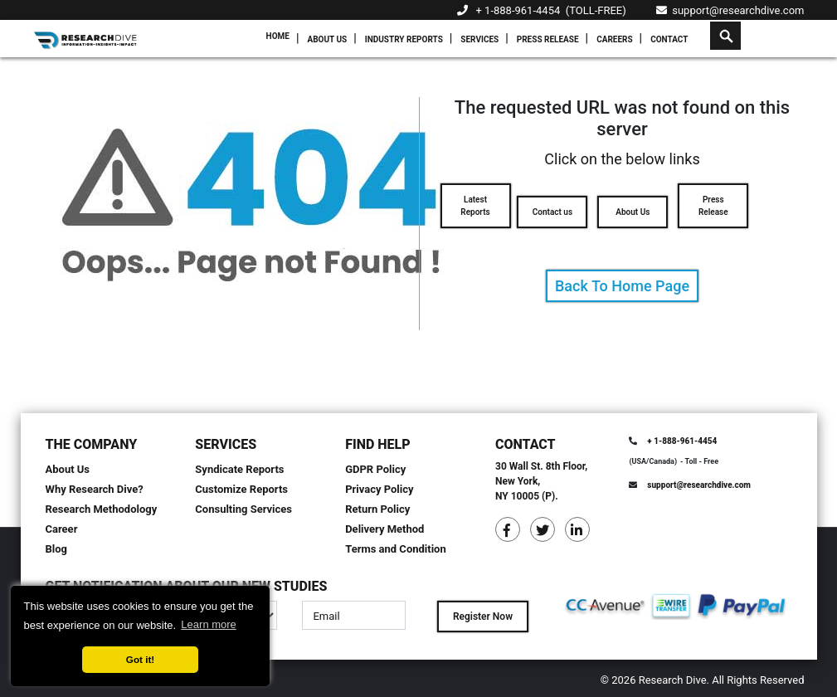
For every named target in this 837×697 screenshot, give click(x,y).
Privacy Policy (379, 489)
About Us (327, 39)
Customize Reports (241, 489)
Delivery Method (384, 529)
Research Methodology (102, 509)
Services (479, 39)
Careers (614, 39)
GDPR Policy (375, 469)
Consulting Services (243, 509)
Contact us (552, 212)
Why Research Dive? (95, 489)
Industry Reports (404, 39)
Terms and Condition (395, 549)
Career (62, 529)
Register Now (483, 616)
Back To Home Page (622, 286)
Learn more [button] (208, 624)
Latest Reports (474, 206)
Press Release (548, 39)
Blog (57, 549)
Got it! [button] (140, 659)
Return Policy (377, 509)
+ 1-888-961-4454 (518, 10)
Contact (669, 39)
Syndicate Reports (239, 469)
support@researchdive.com (730, 10)
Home (278, 36)
